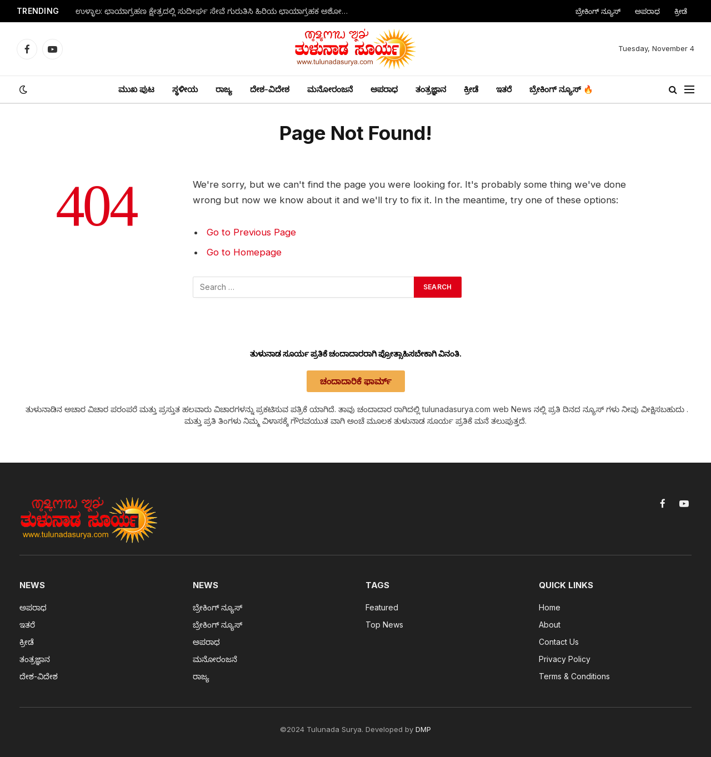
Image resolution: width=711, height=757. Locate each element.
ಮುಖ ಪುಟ (136, 89)
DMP (423, 729)
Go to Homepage (244, 252)
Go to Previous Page (251, 232)
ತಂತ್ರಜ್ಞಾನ (430, 89)
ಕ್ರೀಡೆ (680, 11)
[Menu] (689, 89)
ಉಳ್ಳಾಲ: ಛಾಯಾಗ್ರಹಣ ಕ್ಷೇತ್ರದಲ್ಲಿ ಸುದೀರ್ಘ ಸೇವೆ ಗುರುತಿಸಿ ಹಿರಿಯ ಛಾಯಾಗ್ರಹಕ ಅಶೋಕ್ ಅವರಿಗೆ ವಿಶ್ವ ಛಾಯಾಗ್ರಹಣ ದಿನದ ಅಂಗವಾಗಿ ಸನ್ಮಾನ (214, 11)
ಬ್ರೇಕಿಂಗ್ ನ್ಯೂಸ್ (597, 11)
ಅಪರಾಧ (647, 11)
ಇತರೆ (504, 89)
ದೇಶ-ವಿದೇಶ (269, 89)
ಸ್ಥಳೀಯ (185, 89)
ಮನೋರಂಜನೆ (330, 89)
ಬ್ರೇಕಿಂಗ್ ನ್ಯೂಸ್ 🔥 (561, 89)
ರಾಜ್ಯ (224, 89)
